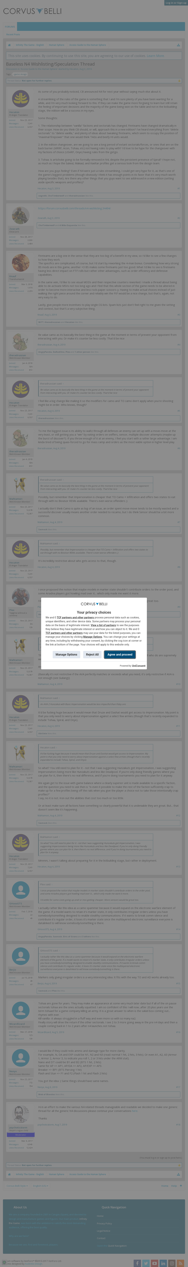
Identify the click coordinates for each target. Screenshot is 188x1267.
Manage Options (92, 636)
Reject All (92, 654)
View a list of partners (103, 625)
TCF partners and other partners (75, 617)
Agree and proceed (119, 654)
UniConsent (138, 665)
